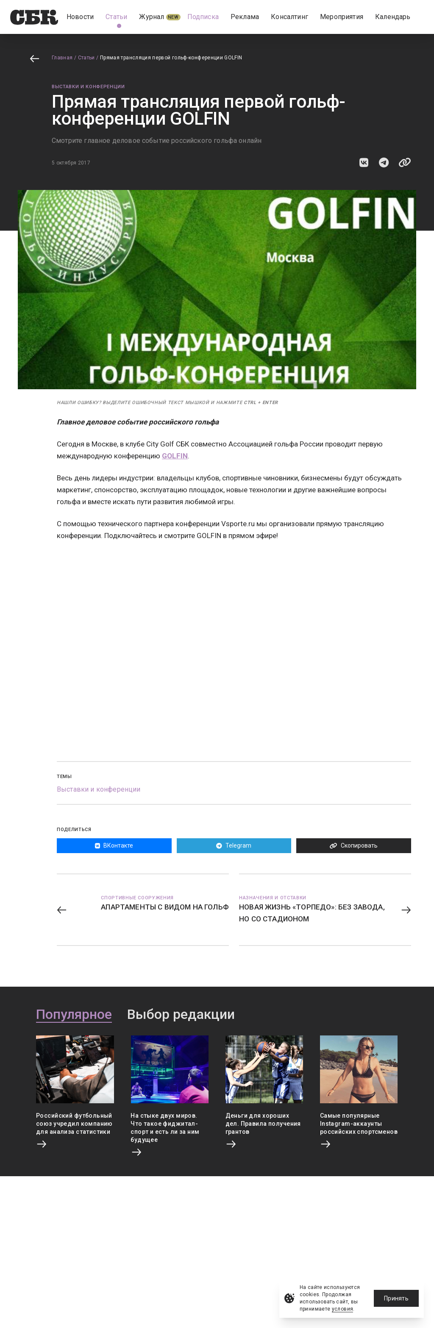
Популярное (74, 1014)
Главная (62, 58)
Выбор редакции (181, 1014)
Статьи (86, 58)
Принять (396, 1298)
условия (342, 1309)
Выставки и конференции (88, 86)
